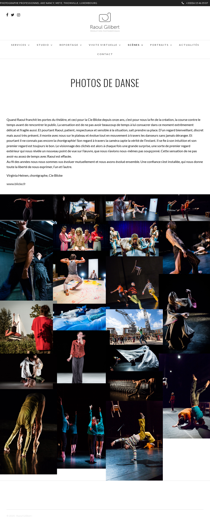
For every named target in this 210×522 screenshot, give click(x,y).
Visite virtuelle (103, 44)
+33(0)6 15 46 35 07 (195, 3)
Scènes (134, 44)
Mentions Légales (42, 515)
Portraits (159, 44)
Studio (43, 44)
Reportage (68, 44)
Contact (105, 54)
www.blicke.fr (16, 184)
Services (18, 44)
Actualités (189, 44)
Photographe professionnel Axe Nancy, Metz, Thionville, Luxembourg (48, 3)
